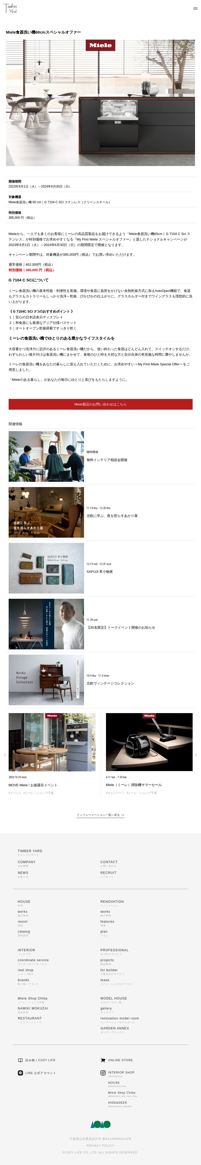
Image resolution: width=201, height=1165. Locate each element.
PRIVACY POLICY (100, 1145)
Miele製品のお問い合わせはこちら (100, 404)
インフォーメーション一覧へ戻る (100, 815)
